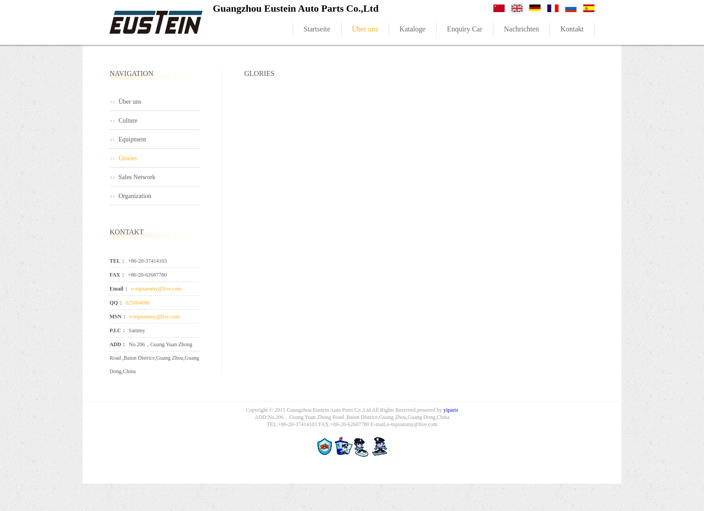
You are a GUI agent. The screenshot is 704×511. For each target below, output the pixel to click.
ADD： (118, 344)
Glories (128, 158)
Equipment (132, 139)
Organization (135, 196)
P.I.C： (118, 330)
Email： (119, 289)
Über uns (130, 101)
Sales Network (137, 177)
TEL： (118, 261)
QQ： (116, 303)
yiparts (451, 410)
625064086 (138, 303)
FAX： (118, 275)
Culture (128, 120)
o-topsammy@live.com (156, 289)
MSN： (118, 316)
